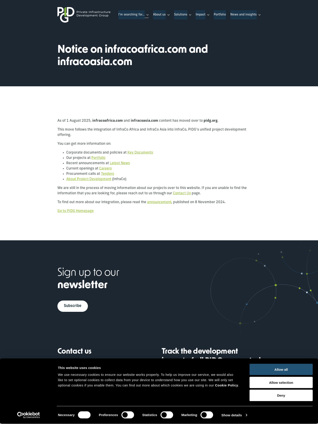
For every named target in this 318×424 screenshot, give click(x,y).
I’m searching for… (131, 14)
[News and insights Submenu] (259, 14)
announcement (159, 202)
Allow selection (281, 383)
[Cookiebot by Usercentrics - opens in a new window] (28, 415)
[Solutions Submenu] (189, 14)
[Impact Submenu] (207, 14)
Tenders (107, 174)
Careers (105, 168)
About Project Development (88, 179)
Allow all (281, 370)
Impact (200, 14)
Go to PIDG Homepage (75, 211)
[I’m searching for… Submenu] (147, 14)
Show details (231, 415)
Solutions (180, 14)
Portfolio (220, 14)
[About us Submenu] (168, 14)
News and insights (243, 14)
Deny (281, 396)
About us (159, 14)
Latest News (120, 163)
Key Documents (140, 152)
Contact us (74, 352)
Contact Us (182, 193)
